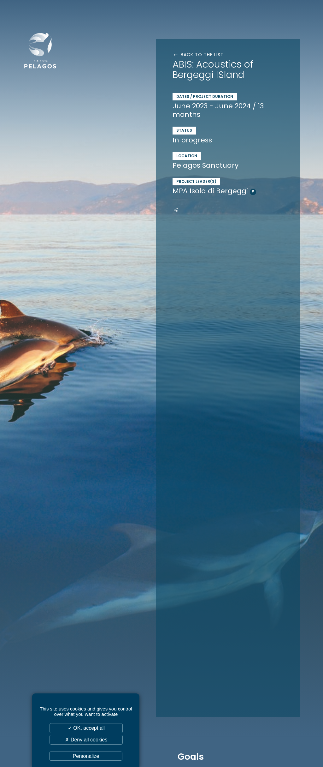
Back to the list (198, 54)
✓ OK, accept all (86, 728)
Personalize (86, 756)
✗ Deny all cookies (86, 739)
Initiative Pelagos (56, 50)
